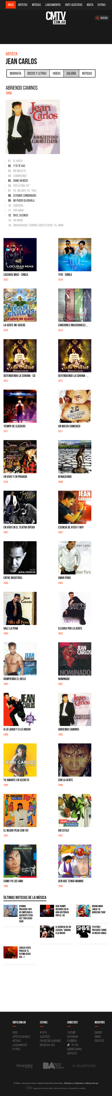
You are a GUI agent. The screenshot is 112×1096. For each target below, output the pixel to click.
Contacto (72, 1053)
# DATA (43, 1032)
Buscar (101, 17)
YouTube (71, 1032)
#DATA (90, 5)
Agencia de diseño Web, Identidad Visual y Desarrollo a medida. (56, 1088)
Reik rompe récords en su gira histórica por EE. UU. (62, 911)
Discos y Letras (37, 73)
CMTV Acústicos (73, 5)
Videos (57, 73)
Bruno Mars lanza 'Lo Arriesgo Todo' (99, 909)
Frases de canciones (50, 1040)
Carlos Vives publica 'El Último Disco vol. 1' (25, 952)
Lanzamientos (53, 5)
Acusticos (45, 1036)
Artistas (23, 5)
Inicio (11, 5)
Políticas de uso (91, 1083)
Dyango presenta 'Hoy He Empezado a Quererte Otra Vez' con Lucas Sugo (26, 914)
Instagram (72, 1036)
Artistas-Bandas (21, 1036)
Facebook (72, 1040)
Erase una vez (47, 1045)
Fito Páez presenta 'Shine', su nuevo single (99, 930)
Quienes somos (74, 1049)
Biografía (15, 73)
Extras (102, 5)
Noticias (36, 5)
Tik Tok (72, 1045)
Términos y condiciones (74, 1083)
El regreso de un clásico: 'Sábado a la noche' (63, 930)
